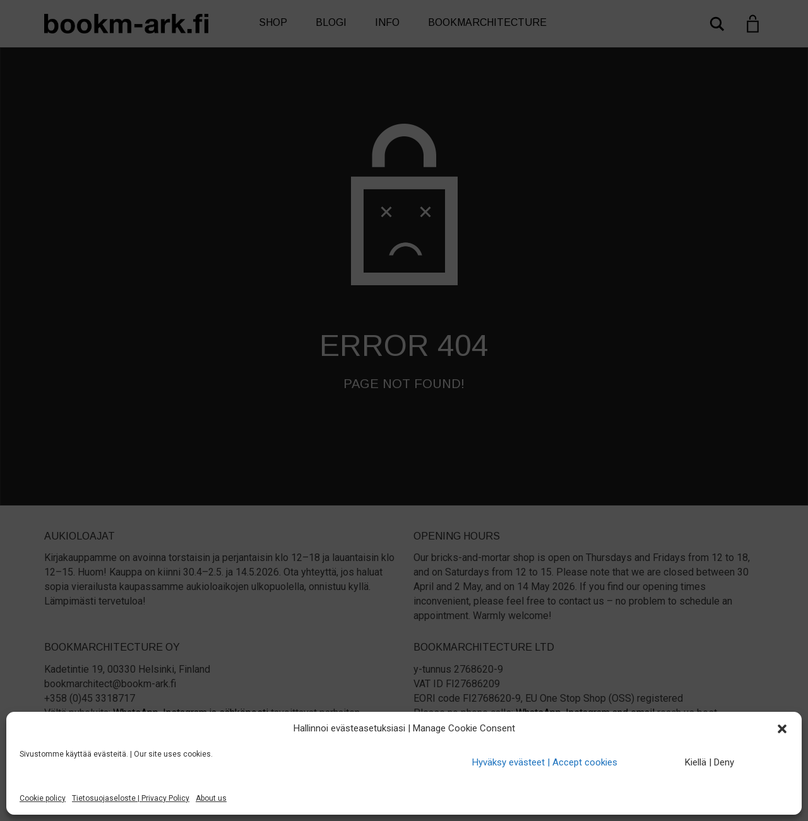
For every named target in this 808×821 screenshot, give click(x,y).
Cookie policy (43, 798)
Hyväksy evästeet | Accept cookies (544, 762)
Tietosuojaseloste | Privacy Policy (130, 798)
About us (211, 798)
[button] (782, 729)
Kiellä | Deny (709, 762)
